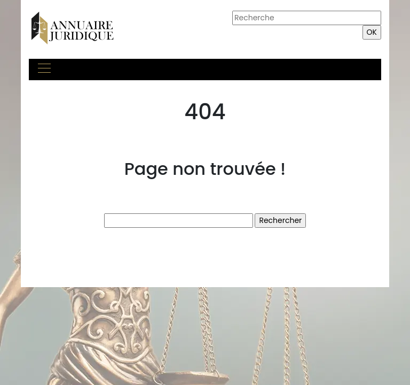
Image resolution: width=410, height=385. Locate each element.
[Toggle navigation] (44, 69)
